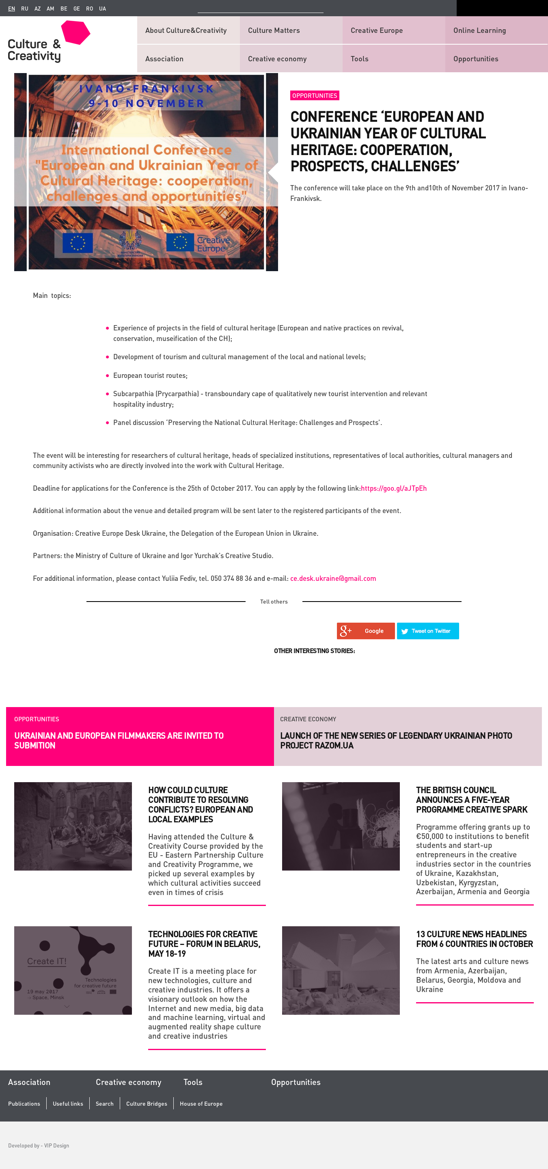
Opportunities (475, 58)
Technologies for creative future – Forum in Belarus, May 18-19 (204, 944)
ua (102, 8)
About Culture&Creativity (186, 30)
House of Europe (201, 1103)
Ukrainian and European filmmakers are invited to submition (118, 740)
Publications (24, 1103)
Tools (360, 58)
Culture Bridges (146, 1103)
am (50, 8)
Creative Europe (377, 30)
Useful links (68, 1103)
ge (76, 8)
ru (24, 8)
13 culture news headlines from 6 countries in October (474, 939)
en (11, 8)
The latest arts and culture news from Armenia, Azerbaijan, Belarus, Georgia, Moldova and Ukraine (472, 975)
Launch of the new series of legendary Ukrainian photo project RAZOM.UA (396, 740)
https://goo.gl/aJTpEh (394, 487)
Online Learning (479, 30)
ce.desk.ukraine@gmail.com (333, 578)
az (38, 8)
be (63, 8)
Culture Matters (274, 30)
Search (105, 1103)
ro (89, 8)
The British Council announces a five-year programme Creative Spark (471, 800)
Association (164, 58)
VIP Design (56, 1145)
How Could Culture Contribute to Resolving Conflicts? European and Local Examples (200, 804)
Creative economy (277, 58)
